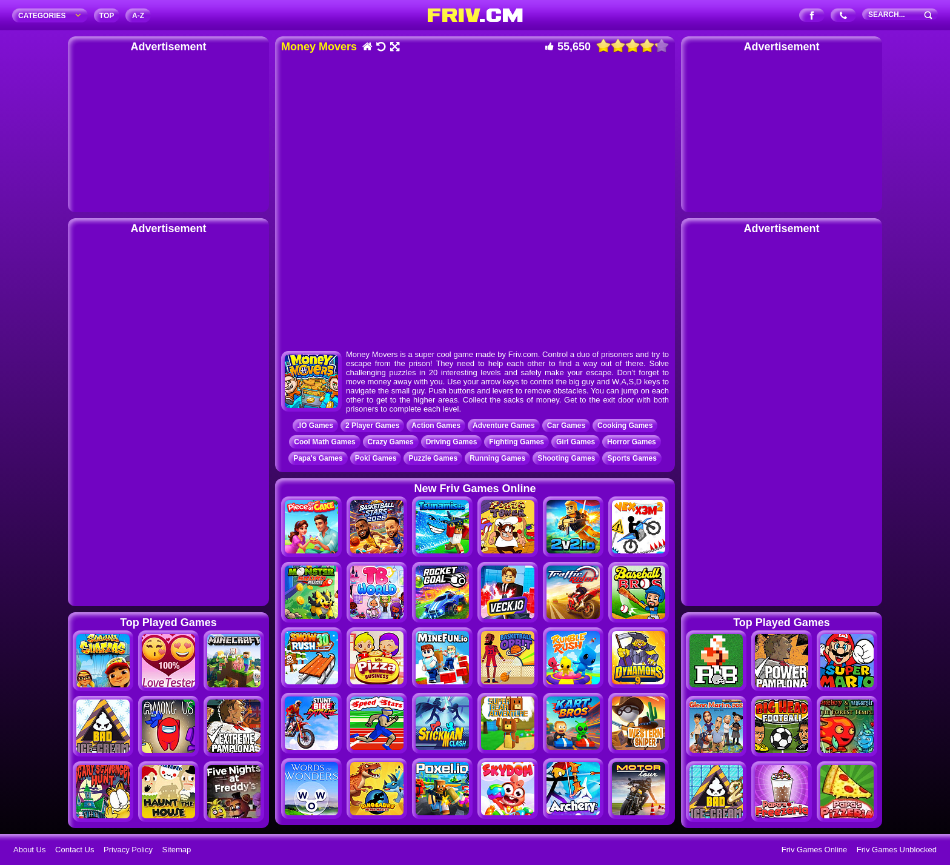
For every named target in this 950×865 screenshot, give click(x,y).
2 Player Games (372, 425)
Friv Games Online (814, 849)
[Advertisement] (168, 130)
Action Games (435, 425)
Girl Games (575, 442)
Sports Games (631, 458)
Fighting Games (516, 442)
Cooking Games (625, 425)
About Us (29, 849)
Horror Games (631, 442)
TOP (106, 16)
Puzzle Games (432, 458)
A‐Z (138, 16)
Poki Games (376, 458)
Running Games (497, 458)
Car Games (566, 425)
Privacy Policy (128, 849)
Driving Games (451, 442)
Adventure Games (504, 425)
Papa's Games (318, 458)
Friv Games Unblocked (897, 849)
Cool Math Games (324, 442)
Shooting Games (566, 458)
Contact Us (74, 849)
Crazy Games (391, 442)
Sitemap (176, 849)
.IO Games (315, 425)
